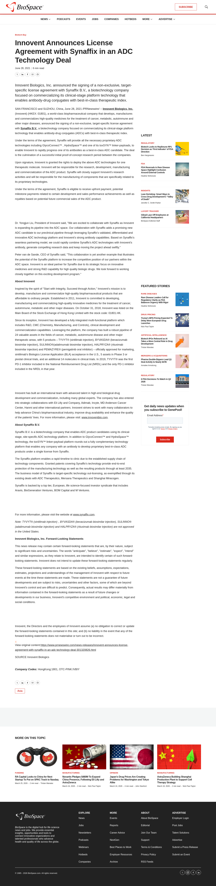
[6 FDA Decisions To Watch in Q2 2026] (182, 381)
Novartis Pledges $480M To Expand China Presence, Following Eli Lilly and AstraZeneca (83, 779)
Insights (145, 190)
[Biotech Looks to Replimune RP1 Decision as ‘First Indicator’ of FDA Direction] (182, 148)
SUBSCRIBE (186, 7)
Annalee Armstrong (148, 365)
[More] (49, 19)
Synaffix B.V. (29, 128)
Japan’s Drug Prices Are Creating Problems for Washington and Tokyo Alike (129, 779)
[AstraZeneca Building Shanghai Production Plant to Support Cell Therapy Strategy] (179, 756)
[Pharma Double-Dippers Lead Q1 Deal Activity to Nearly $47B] (182, 361)
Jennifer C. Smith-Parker (151, 203)
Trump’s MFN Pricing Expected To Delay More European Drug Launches (156, 320)
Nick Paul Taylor (147, 327)
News (44, 19)
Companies (111, 19)
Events (81, 19)
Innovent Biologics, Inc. (118, 108)
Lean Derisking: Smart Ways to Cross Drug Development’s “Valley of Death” (157, 196)
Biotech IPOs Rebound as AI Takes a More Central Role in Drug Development (156, 341)
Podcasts (63, 19)
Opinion (114, 773)
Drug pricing (148, 314)
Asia (19, 691)
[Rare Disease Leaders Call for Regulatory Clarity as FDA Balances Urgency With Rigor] (182, 299)
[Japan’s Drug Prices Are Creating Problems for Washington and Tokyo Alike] (132, 756)
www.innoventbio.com (95, 417)
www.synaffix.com (83, 514)
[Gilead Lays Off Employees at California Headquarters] (182, 217)
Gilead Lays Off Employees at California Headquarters (154, 216)
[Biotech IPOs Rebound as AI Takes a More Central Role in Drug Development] (182, 341)
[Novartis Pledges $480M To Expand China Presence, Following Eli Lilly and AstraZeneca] (84, 756)
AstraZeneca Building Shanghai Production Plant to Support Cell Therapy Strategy (174, 779)
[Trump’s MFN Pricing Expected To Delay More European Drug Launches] (182, 320)
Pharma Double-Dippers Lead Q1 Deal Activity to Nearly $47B (156, 360)
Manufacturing (71, 773)
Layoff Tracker (150, 211)
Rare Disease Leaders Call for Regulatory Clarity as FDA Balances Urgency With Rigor (154, 300)
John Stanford (141, 786)
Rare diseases (149, 294)
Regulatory (147, 143)
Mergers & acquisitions (154, 356)
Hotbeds (130, 19)
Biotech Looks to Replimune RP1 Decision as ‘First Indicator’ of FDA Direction (157, 149)
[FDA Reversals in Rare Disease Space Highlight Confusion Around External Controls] (182, 169)
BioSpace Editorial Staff (150, 221)
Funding (19, 773)
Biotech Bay (20, 35)
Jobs (95, 19)
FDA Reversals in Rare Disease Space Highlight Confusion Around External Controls (155, 170)
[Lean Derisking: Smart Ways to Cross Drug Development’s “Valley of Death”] (182, 196)
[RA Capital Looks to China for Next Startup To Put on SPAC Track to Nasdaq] (37, 756)
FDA (143, 164)
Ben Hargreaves (147, 155)
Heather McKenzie (148, 176)
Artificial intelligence (154, 335)
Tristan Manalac (147, 347)
